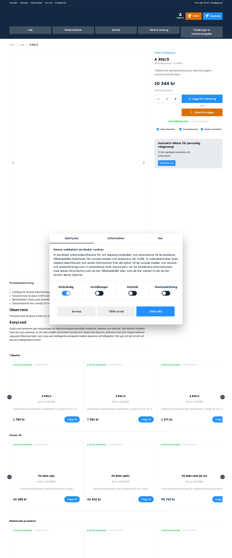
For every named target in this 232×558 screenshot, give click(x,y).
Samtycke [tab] (71, 238)
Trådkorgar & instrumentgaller (202, 31)
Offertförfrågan (204, 112)
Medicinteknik (73, 29)
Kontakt (13, 2)
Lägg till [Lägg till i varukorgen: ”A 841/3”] (146, 419)
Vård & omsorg (159, 29)
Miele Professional (164, 52)
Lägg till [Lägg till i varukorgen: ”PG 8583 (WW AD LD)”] (220, 499)
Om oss (48, 2)
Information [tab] (116, 238)
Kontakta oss (167, 163)
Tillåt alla (155, 311)
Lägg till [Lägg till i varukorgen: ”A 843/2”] (220, 419)
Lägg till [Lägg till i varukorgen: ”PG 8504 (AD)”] (72, 499)
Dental (116, 29)
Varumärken (36, 2)
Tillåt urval (116, 311)
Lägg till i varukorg (204, 98)
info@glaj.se (216, 2)
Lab (30, 29)
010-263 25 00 (202, 2)
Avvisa (76, 311)
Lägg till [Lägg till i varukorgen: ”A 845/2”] (72, 419)
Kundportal (60, 2)
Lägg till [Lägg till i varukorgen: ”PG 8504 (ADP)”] (146, 499)
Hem (12, 44)
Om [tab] (160, 238)
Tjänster (24, 2)
